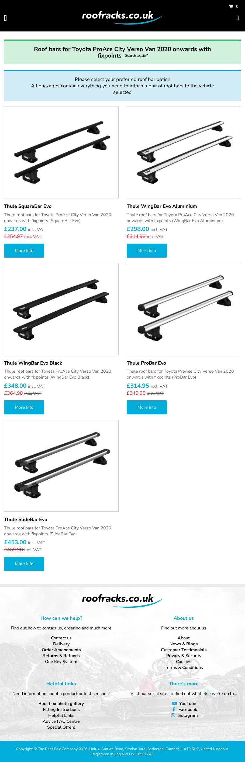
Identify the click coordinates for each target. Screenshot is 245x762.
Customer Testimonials (184, 650)
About (184, 638)
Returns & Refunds (61, 656)
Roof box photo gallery (61, 704)
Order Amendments (61, 650)
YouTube (187, 704)
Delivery (61, 644)
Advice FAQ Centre (61, 721)
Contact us (61, 638)
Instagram (188, 715)
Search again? (136, 55)
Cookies (183, 662)
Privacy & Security (183, 656)
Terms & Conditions (184, 668)
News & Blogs (184, 644)
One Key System (61, 662)
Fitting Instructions (61, 710)
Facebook (187, 710)
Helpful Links (61, 715)
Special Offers (61, 727)
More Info (24, 251)
